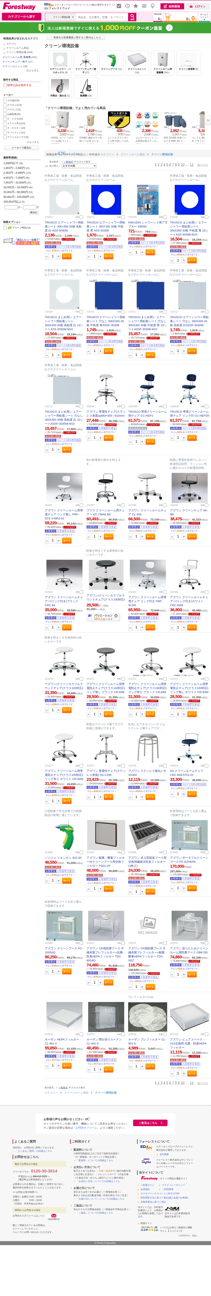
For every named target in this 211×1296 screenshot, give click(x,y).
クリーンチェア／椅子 (14, 61)
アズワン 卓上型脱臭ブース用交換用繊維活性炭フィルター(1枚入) (147, 861)
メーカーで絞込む (22, 147)
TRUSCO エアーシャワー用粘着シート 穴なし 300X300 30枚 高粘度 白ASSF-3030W (189, 321)
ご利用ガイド (147, 1185)
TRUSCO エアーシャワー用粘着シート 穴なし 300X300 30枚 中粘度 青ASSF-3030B (106, 321)
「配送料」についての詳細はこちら (94, 1160)
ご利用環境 (167, 1189)
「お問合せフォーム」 (86, 1127)
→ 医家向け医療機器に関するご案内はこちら (75, 37)
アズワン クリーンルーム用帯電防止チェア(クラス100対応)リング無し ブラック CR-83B (106, 688)
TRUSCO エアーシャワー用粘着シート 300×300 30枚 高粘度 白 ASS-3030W (64, 226)
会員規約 (145, 1189)
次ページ (202, 164)
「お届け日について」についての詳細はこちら (100, 1198)
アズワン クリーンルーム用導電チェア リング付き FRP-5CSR (147, 601)
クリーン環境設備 (16, 52)
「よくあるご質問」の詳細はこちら (34, 1151)
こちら (41, 1215)
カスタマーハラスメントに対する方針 (160, 1193)
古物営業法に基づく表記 (153, 1202)
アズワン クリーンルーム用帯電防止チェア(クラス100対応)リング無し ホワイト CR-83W (189, 688)
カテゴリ (11, 43)
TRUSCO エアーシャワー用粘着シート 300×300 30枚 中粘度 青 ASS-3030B (106, 226)
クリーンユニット (12, 66)
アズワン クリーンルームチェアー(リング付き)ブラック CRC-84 (64, 601)
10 (182, 165)
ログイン (17, 1228)
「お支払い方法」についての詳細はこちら (98, 1181)
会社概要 (164, 1154)
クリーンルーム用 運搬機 (16, 57)
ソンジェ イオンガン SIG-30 (63, 857)
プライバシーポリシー (173, 1185)
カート (67, 256)
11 (192, 165)
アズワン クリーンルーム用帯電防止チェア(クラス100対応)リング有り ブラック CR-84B (147, 688)
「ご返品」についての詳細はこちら (94, 1212)
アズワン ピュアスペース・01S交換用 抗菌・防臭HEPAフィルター (188, 1043)
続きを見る (32, 70)
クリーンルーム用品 (17, 47)
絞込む (34, 212)
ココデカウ (175, 1231)
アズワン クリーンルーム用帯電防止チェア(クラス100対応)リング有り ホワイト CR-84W (64, 774)
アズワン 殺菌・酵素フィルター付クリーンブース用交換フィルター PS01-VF (106, 861)
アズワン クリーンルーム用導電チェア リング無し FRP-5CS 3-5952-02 (64, 514)
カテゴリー (51, 1092)
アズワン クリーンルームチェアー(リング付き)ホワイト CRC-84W (189, 601)
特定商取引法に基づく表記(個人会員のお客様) (164, 1197)
